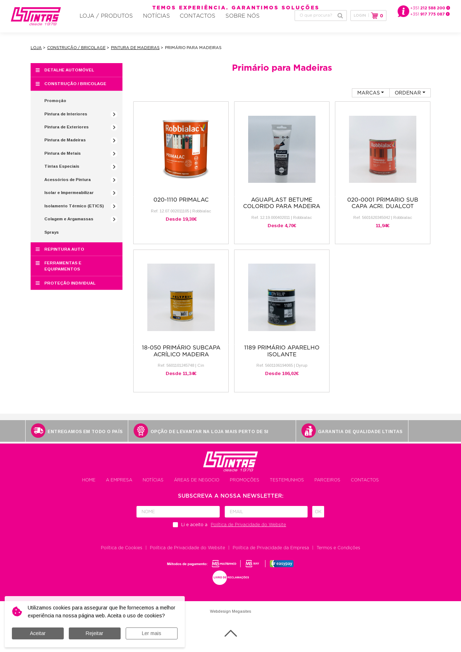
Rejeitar (94, 633)
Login (360, 25)
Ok (318, 517)
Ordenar (408, 97)
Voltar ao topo (230, 638)
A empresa (119, 485)
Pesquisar (340, 25)
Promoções (244, 485)
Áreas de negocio (196, 485)
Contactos (170, 26)
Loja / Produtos (99, 26)
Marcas (368, 97)
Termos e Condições (338, 553)
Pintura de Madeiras (135, 53)
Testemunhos (287, 485)
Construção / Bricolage (76, 53)
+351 (430, 8)
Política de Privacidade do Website (187, 553)
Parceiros (327, 485)
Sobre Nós (204, 26)
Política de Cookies (121, 553)
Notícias (137, 26)
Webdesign (220, 616)
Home (88, 485)
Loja (36, 53)
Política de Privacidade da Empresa (271, 553)
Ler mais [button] (151, 633)
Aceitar (38, 633)
